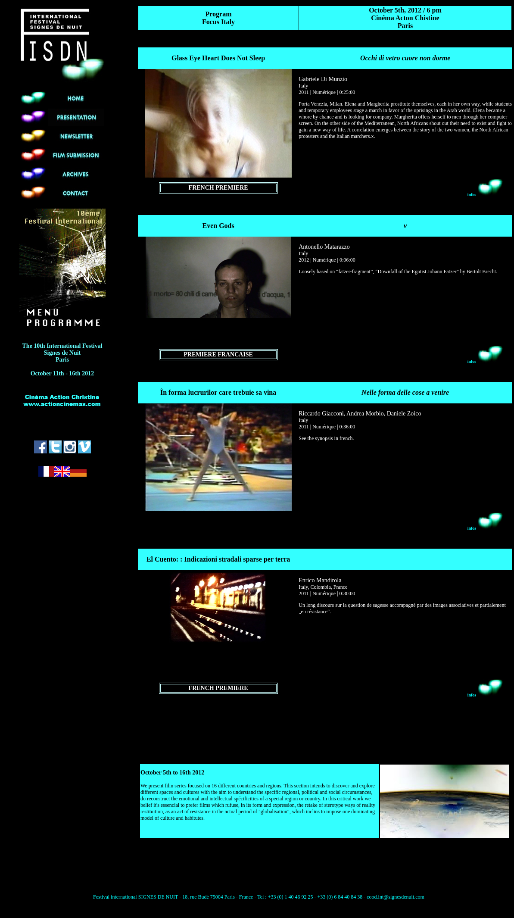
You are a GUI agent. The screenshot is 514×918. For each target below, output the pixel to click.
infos (485, 194)
